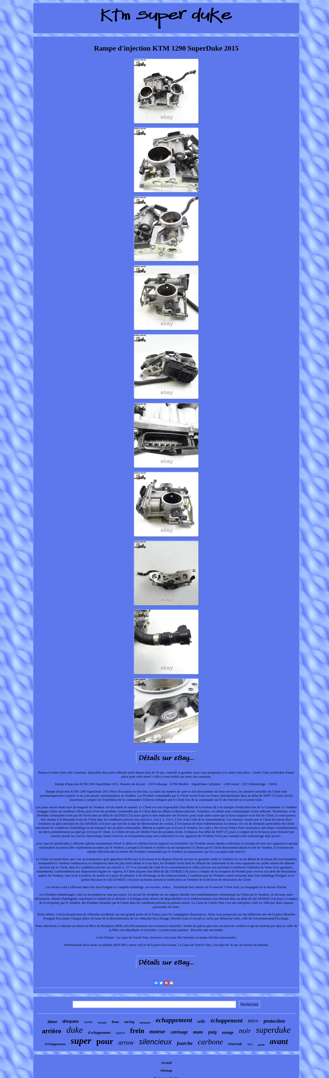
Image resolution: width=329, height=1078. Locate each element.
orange (228, 1032)
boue (115, 1022)
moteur (157, 1031)
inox (250, 1044)
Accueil (166, 1063)
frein (137, 1031)
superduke (273, 1030)
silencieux (155, 1042)
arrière (51, 1031)
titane (52, 1021)
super (81, 1041)
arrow (126, 1042)
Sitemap (166, 1070)
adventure (145, 1022)
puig (212, 1032)
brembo (102, 1022)
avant (279, 1041)
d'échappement (55, 1044)
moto (198, 1032)
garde (261, 1044)
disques (70, 1021)
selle (201, 1021)
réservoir (235, 1044)
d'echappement (99, 1033)
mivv (253, 1020)
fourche (185, 1043)
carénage (179, 1032)
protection (274, 1021)
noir (245, 1031)
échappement (227, 1020)
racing (129, 1022)
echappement (174, 1020)
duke (74, 1030)
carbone (210, 1041)
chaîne (88, 1022)
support (120, 1033)
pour (104, 1041)
